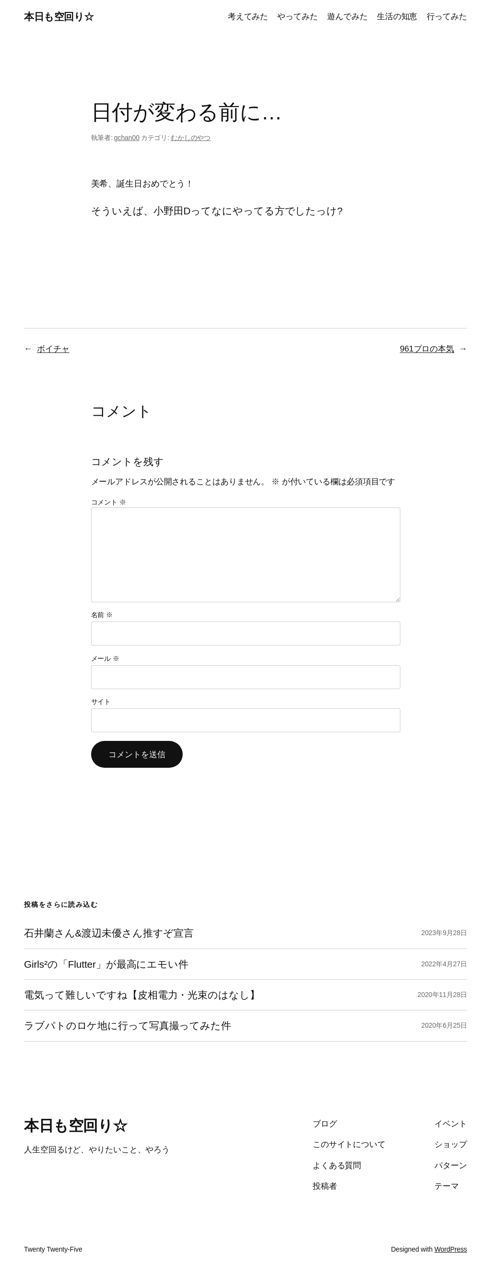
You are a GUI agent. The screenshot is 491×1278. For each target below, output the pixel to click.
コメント (108, 502)
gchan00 (127, 137)
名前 (102, 615)
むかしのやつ (190, 137)
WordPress (450, 1249)
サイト (101, 701)
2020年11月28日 (442, 994)
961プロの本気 (427, 348)
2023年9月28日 (444, 933)
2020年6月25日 (444, 1025)
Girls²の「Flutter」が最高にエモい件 (106, 964)
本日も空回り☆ (59, 16)
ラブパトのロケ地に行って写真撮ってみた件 (127, 1025)
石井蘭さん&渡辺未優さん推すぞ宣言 (109, 932)
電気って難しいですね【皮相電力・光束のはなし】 (142, 994)
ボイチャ (53, 348)
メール (105, 658)
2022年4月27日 (444, 964)
